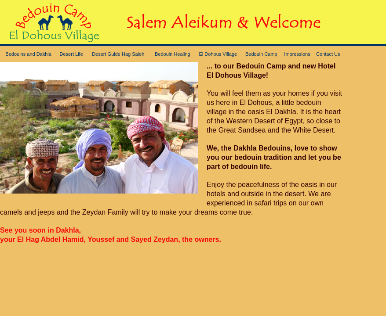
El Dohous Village (218, 54)
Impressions (297, 54)
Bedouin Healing (172, 54)
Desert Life (71, 54)
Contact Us (328, 54)
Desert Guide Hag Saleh (118, 54)
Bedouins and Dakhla (28, 54)
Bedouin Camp (261, 54)
